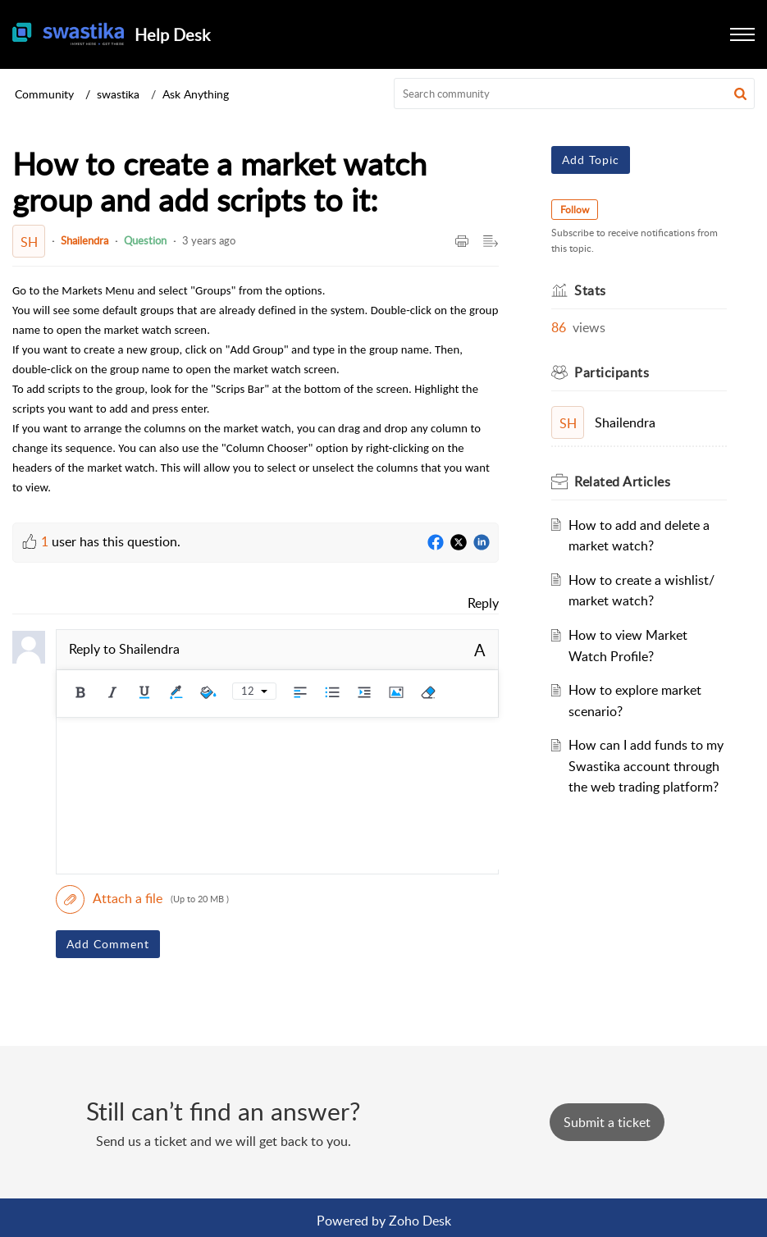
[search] (574, 93)
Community (44, 94)
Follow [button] (574, 210)
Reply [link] (483, 603)
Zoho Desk (420, 1221)
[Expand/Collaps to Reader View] (490, 242)
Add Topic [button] (590, 159)
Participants (611, 372)
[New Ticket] (607, 1122)
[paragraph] (255, 388)
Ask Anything (195, 94)
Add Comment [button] (107, 944)
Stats (590, 290)
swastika (118, 94)
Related (622, 481)
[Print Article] (461, 242)
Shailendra (84, 240)
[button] (742, 34)
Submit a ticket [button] (607, 1122)
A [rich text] (480, 649)
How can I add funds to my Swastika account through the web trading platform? (646, 766)
